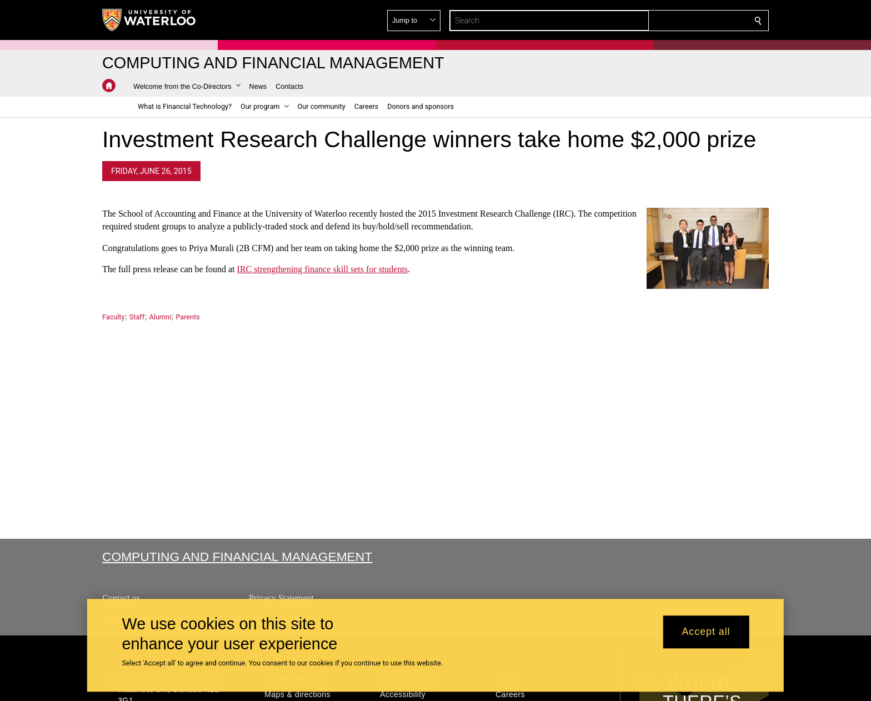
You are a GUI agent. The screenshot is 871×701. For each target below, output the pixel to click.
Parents (187, 317)
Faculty (113, 317)
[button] (678, 21)
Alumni (160, 317)
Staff (136, 317)
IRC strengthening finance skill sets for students (322, 269)
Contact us (121, 598)
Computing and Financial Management (237, 556)
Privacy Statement (281, 598)
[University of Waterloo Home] (149, 20)
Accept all (706, 632)
